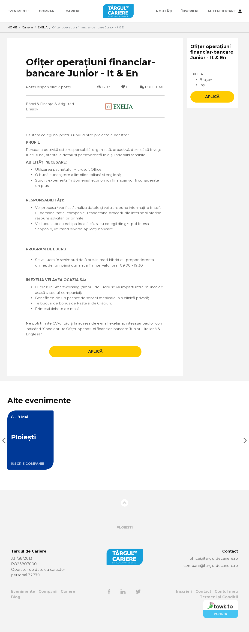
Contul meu (226, 596)
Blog (15, 602)
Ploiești (125, 532)
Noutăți (164, 11)
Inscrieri (184, 596)
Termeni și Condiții (219, 602)
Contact (203, 596)
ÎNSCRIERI (189, 11)
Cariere (73, 11)
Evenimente (18, 11)
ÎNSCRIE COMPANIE (27, 468)
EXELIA (43, 27)
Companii (47, 11)
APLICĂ (95, 356)
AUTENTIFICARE (224, 11)
